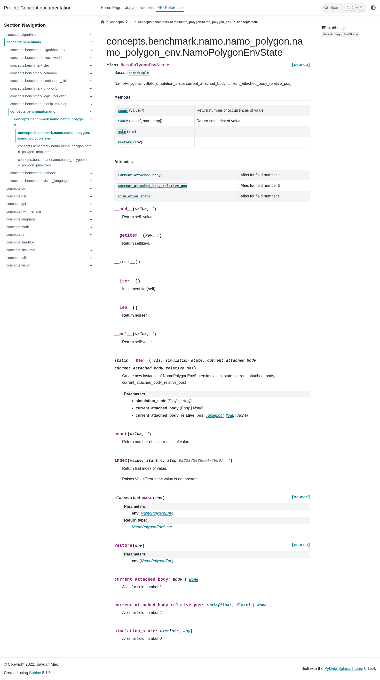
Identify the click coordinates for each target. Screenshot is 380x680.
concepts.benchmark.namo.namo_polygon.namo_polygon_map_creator (54, 149)
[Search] (344, 8)
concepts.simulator (20, 250)
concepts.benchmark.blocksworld (36, 58)
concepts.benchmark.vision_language (39, 181)
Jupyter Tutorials (139, 8)
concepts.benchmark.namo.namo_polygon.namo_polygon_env (54, 136)
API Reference (170, 8)
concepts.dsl (16, 196)
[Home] (102, 21)
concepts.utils (16, 258)
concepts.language (21, 219)
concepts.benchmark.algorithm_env (37, 50)
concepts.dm (16, 188)
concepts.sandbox (20, 242)
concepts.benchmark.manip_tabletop (38, 104)
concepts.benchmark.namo (32, 111)
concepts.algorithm (21, 35)
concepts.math (17, 227)
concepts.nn (15, 234)
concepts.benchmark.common (33, 73)
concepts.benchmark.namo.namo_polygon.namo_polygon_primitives (54, 162)
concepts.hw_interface (23, 211)
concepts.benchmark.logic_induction (38, 96)
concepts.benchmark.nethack (32, 173)
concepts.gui (16, 204)
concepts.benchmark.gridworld (33, 88)
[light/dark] (373, 8)
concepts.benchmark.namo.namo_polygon (48, 122)
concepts (117, 22)
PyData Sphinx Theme (344, 668)
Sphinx (35, 673)
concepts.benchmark (23, 42)
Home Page (111, 8)
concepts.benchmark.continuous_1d (38, 81)
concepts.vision (18, 265)
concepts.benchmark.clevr (30, 65)
